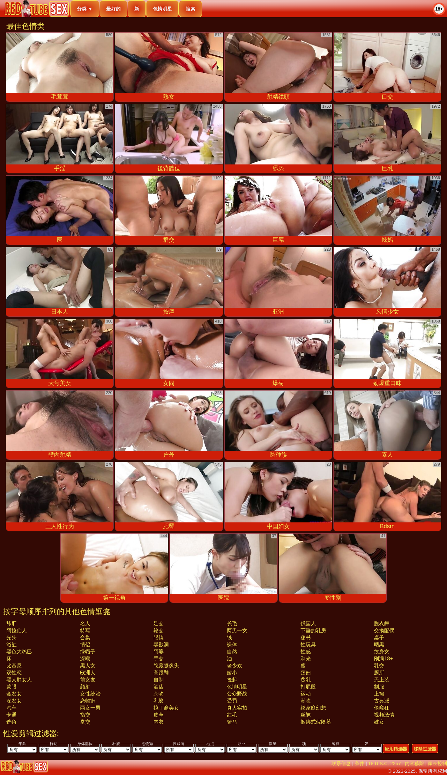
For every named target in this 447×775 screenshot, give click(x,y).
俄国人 (308, 623)
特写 (85, 630)
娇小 (232, 672)
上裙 (379, 693)
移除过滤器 (425, 748)
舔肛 (11, 623)
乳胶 (158, 700)
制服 (379, 686)
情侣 (85, 644)
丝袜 (306, 715)
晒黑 (379, 644)
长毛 (232, 623)
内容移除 (414, 763)
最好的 (113, 8)
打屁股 (308, 686)
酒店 (158, 686)
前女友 (87, 679)
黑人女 (87, 665)
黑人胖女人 (19, 679)
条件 (359, 763)
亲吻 (158, 693)
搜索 (190, 8)
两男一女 (237, 630)
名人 (85, 623)
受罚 (232, 700)
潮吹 (306, 700)
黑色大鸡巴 (19, 651)
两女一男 (90, 707)
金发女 (14, 693)
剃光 (306, 658)
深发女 (14, 700)
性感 (306, 651)
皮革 (158, 715)
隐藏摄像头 (166, 665)
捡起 (232, 679)
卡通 (11, 715)
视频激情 (384, 715)
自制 (158, 679)
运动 (306, 693)
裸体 (232, 644)
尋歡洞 (161, 644)
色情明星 (162, 8)
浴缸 (11, 644)
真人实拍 (237, 707)
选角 (11, 722)
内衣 (158, 722)
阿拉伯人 (16, 630)
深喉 (85, 658)
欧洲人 (87, 672)
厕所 (379, 672)
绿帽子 (87, 651)
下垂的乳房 (313, 630)
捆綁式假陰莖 (316, 722)
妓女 (379, 722)
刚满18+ (383, 658)
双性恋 (14, 672)
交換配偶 (384, 630)
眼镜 (158, 637)
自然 (232, 651)
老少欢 (234, 665)
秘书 (306, 637)
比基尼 (14, 665)
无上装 (381, 679)
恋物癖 (87, 700)
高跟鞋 (161, 672)
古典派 (381, 700)
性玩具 (308, 644)
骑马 (232, 722)
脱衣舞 (381, 623)
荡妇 (306, 672)
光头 (11, 637)
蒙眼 (11, 686)
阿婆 (158, 651)
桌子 (379, 637)
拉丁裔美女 (166, 707)
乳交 (379, 665)
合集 (85, 637)
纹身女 (381, 651)
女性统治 (90, 693)
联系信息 (341, 763)
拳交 (85, 722)
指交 (85, 715)
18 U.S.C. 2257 (384, 763)
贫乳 (306, 679)
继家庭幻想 (313, 707)
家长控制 (437, 763)
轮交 (158, 630)
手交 (158, 658)
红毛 (232, 715)
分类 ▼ (85, 8)
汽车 (11, 707)
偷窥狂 (381, 707)
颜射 (85, 686)
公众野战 (237, 693)
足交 (158, 623)
